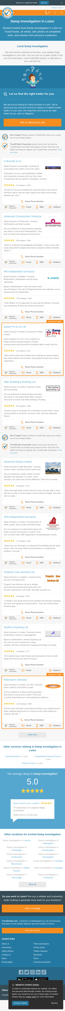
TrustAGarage (7, 995)
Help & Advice (7, 951)
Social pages (7, 962)
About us (5, 944)
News (4, 958)
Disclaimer (37, 955)
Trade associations (41, 944)
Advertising (6, 947)
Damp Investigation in (17, 840)
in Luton (16, 756)
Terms (36, 958)
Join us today (32, 908)
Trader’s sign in (57, 8)
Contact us (6, 955)
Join (44, 3)
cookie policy (31, 997)
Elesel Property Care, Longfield (26, 803)
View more (32, 735)
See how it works (32, 930)
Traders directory (40, 951)
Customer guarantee (41, 962)
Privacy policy (39, 947)
